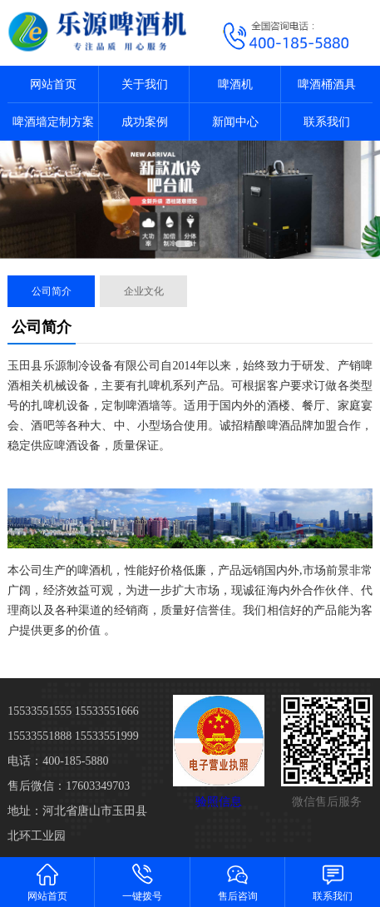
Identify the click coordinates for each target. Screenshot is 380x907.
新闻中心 (235, 122)
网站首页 (53, 84)
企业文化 (144, 291)
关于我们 (144, 84)
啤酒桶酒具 (327, 84)
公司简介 (52, 291)
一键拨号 (142, 881)
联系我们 (327, 122)
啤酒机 (235, 84)
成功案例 (144, 122)
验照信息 (218, 801)
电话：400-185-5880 (57, 761)
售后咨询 (237, 881)
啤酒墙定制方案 (53, 122)
